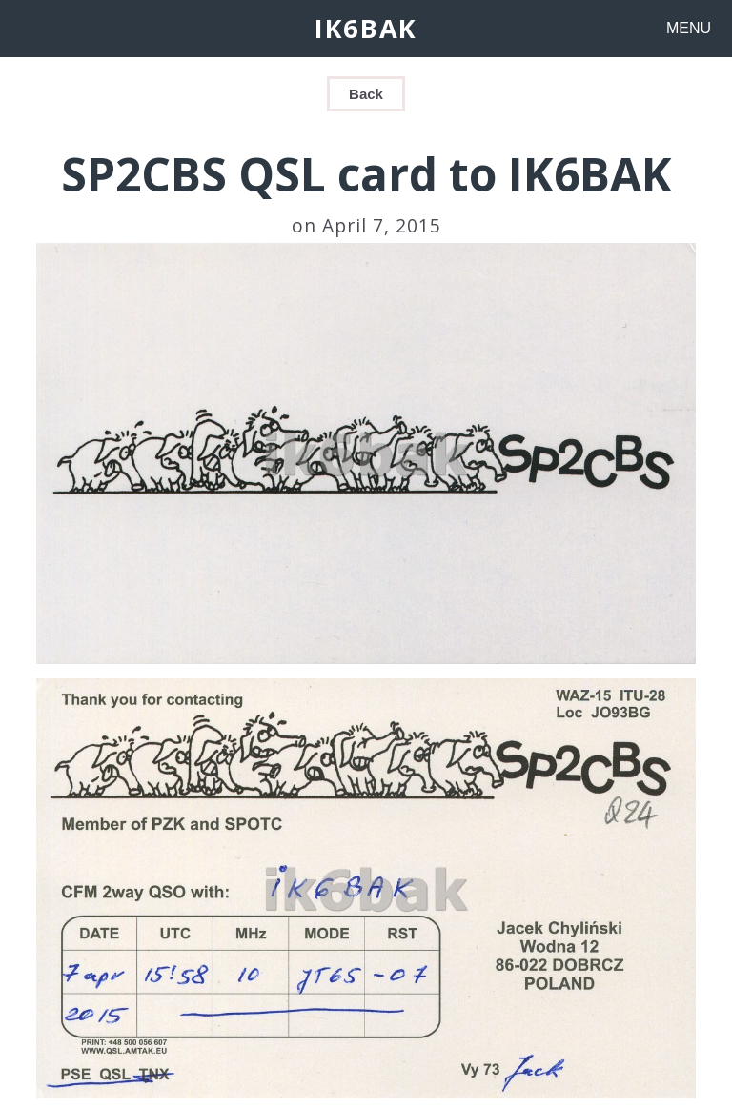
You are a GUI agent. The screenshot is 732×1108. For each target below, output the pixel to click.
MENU (688, 28)
